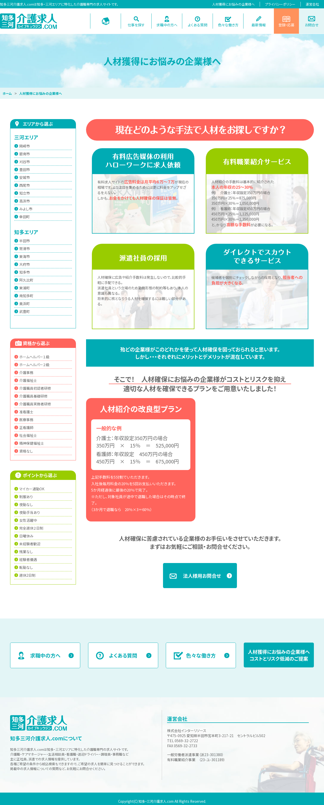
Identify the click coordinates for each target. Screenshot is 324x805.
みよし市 (25, 208)
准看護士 (26, 411)
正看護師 (26, 427)
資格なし (26, 451)
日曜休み (26, 535)
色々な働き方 (228, 24)
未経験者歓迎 (29, 543)
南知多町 (26, 295)
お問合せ (311, 24)
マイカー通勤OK (31, 488)
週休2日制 (27, 575)
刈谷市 (24, 161)
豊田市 (24, 169)
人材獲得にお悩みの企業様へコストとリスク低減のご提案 (279, 655)
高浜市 (24, 200)
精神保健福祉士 (31, 443)
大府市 (24, 264)
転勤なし (26, 567)
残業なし (26, 551)
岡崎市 (24, 145)
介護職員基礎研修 (33, 396)
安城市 (24, 177)
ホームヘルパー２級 (34, 364)
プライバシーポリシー (280, 4)
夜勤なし (26, 504)
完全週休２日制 (31, 528)
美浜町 (24, 303)
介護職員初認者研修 (35, 388)
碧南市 (24, 153)
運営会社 (312, 4)
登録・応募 (286, 24)
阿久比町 (26, 280)
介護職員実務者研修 (35, 403)
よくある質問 (197, 24)
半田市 (24, 240)
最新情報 (259, 24)
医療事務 (26, 419)
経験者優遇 (28, 559)
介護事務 (26, 372)
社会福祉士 (28, 435)
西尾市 (24, 185)
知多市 (24, 272)
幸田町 (24, 216)
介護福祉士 (28, 380)
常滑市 (24, 248)
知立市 (24, 193)
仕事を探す (136, 24)
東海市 (24, 256)
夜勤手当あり (29, 512)
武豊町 (24, 311)
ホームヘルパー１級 (34, 356)
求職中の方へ (166, 24)
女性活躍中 (28, 520)
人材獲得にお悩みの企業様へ (233, 4)
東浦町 (24, 287)
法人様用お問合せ (202, 575)
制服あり (26, 496)
